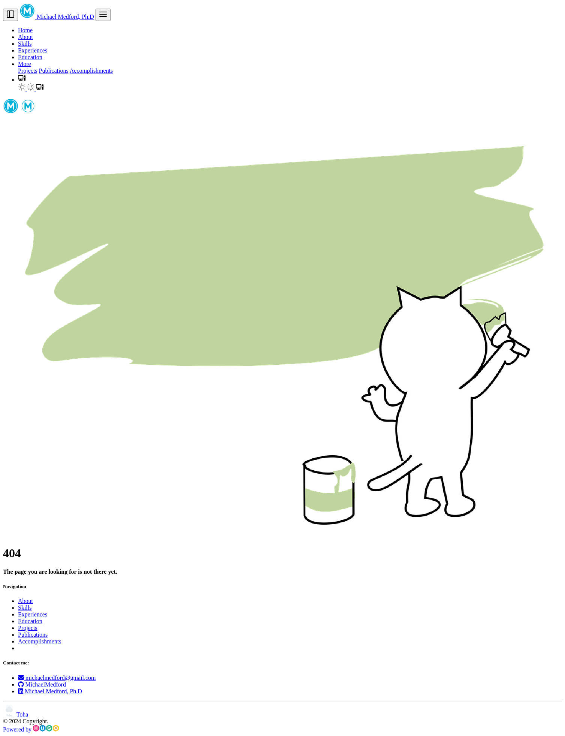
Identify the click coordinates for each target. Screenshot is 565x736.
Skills (24, 43)
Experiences (32, 50)
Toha (15, 714)
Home (25, 30)
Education (30, 57)
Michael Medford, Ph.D (56, 16)
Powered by (31, 729)
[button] (21, 79)
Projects (27, 70)
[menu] (103, 15)
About (25, 37)
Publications (54, 70)
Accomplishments (91, 70)
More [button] (24, 64)
